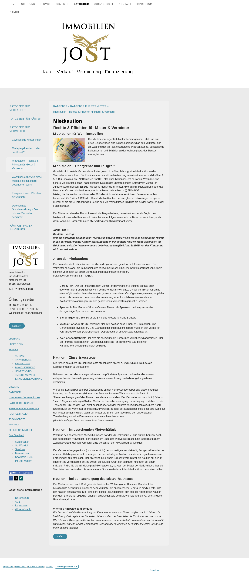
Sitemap (49, 566)
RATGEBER (81, 4)
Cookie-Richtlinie (36, 566)
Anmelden (154, 570)
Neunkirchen (22, 453)
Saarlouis (20, 449)
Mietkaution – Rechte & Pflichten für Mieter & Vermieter (25, 164)
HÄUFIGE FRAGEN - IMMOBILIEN (22, 227)
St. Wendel (21, 445)
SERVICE (46, 4)
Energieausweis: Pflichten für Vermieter (26, 195)
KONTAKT (125, 4)
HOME (13, 4)
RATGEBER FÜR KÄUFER (25, 118)
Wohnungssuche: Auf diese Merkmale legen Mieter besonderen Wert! (27, 181)
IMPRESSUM (144, 4)
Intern (14, 12)
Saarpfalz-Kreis (24, 457)
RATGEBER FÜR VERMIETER (20, 129)
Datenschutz (22, 498)
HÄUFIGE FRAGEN (18, 414)
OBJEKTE (62, 4)
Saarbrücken (22, 441)
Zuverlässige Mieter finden (26, 139)
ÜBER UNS (28, 4)
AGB (17, 501)
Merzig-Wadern (23, 460)
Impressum (21, 505)
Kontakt (16, 325)
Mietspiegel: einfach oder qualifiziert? (26, 150)
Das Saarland (16, 435)
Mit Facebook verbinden (20, 473)
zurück (60, 536)
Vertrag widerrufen (67, 566)
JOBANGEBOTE (104, 4)
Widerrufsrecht (23, 509)
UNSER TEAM (16, 344)
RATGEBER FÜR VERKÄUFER (20, 108)
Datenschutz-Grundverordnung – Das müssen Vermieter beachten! (25, 211)
